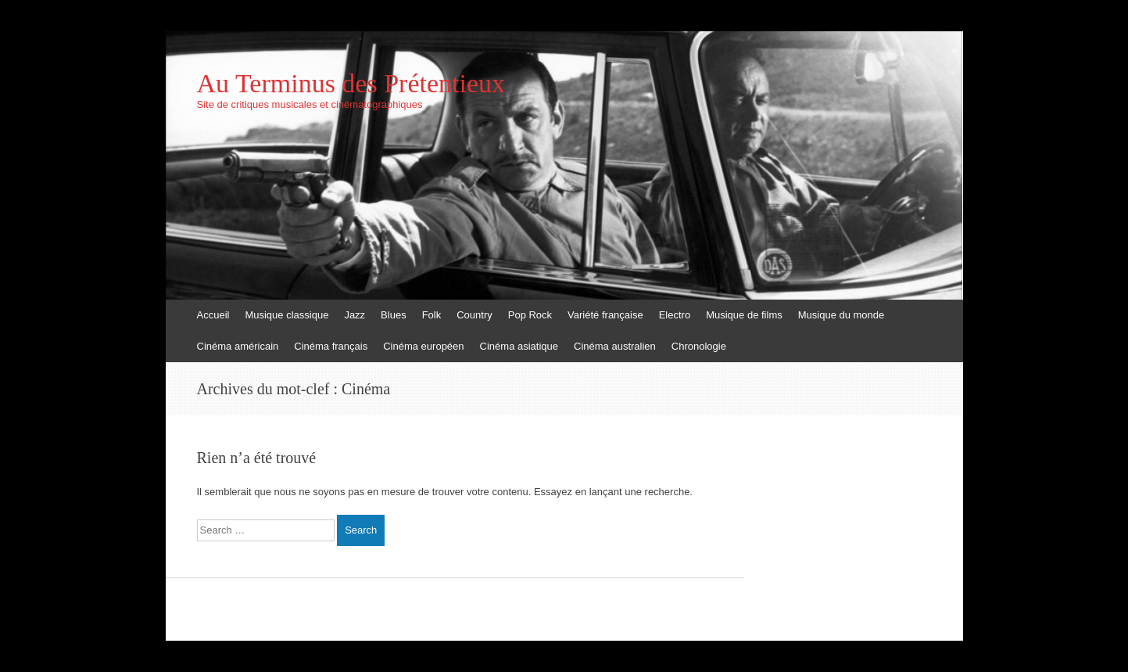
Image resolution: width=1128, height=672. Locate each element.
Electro (674, 315)
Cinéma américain (238, 346)
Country (474, 315)
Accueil (213, 315)
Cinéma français (330, 346)
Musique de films (744, 315)
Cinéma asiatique (519, 346)
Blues (393, 315)
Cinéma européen (423, 346)
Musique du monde (841, 315)
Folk (432, 315)
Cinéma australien (615, 346)
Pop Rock (530, 315)
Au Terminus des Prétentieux (351, 83)
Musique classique (286, 315)
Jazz (354, 315)
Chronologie (698, 346)
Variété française (605, 315)
